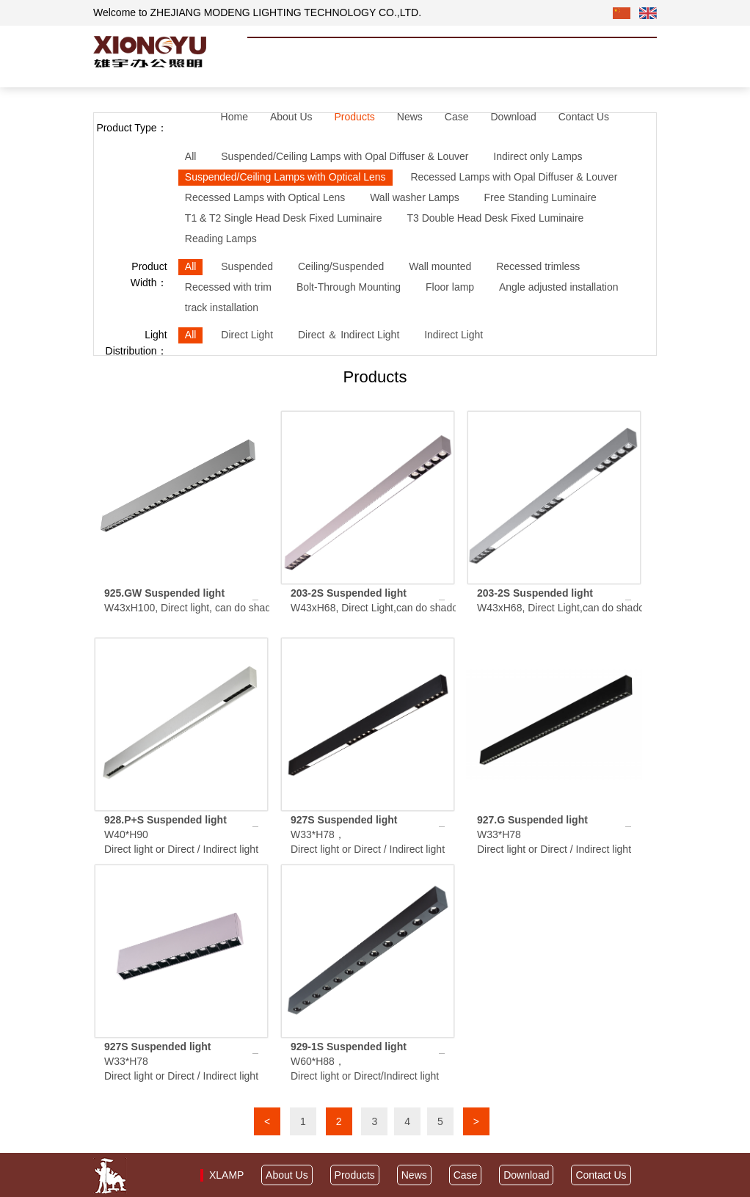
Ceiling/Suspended (341, 266)
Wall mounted (440, 266)
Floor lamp (450, 287)
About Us (291, 117)
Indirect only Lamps (538, 156)
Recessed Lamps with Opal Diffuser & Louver (514, 177)
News (410, 117)
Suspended (247, 266)
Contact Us (583, 117)
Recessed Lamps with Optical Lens (265, 197)
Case (457, 117)
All (191, 156)
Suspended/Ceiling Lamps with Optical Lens (285, 177)
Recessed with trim (228, 287)
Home (234, 117)
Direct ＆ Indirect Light (349, 335)
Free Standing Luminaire (540, 197)
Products (355, 117)
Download (513, 117)
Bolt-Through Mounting (348, 287)
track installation (221, 307)
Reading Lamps (221, 238)
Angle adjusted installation (559, 287)
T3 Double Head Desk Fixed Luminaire (495, 218)
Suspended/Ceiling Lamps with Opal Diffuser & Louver (344, 156)
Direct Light (247, 335)
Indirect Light (453, 335)
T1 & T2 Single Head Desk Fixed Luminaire (283, 218)
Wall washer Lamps (414, 197)
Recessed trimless (538, 266)
